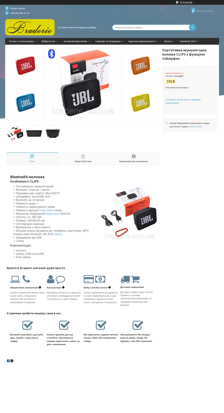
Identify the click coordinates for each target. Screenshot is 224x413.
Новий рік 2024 (188, 41)
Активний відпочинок (75, 41)
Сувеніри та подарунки (108, 41)
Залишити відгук (204, 11)
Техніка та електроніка (21, 41)
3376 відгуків (186, 2)
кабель (58, 234)
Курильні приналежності (142, 41)
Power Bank (46, 210)
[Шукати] (192, 27)
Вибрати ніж (48, 41)
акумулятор (52, 213)
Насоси (168, 41)
